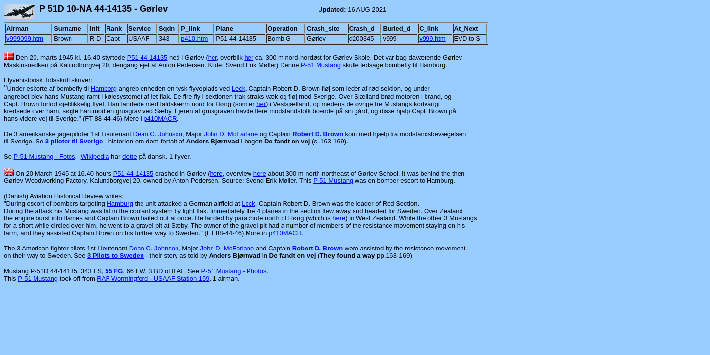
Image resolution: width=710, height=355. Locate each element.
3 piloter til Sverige (74, 141)
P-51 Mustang (321, 65)
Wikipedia (95, 156)
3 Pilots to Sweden (115, 255)
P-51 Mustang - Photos (234, 271)
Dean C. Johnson (157, 134)
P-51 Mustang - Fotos (44, 156)
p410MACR (160, 118)
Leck (238, 88)
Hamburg (119, 203)
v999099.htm (24, 38)
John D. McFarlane (231, 134)
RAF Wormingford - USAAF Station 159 (153, 278)
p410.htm (194, 38)
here (216, 173)
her (212, 57)
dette (129, 156)
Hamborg (104, 88)
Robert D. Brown (317, 134)
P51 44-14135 (147, 57)
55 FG (114, 271)
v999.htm (432, 38)
